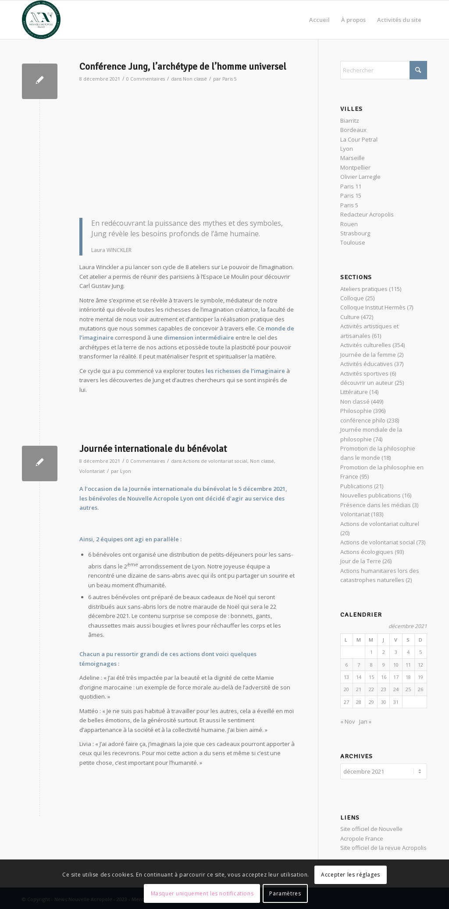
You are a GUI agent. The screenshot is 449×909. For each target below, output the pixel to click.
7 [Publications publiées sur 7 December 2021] (358, 664)
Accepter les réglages (350, 874)
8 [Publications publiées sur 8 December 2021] (371, 664)
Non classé (195, 79)
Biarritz (349, 120)
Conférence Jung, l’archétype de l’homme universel (182, 66)
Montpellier (355, 167)
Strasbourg (355, 233)
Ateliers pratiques (364, 289)
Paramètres (285, 893)
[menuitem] (319, 19)
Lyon (125, 471)
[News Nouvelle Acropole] (41, 19)
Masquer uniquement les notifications (202, 893)
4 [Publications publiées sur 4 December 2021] (408, 652)
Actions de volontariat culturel (379, 524)
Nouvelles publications (370, 495)
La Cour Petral (359, 139)
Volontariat (92, 471)
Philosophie (356, 411)
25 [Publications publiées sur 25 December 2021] (408, 689)
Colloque (352, 298)
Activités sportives (364, 373)
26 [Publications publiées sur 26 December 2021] (420, 689)
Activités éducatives (366, 364)
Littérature (354, 392)
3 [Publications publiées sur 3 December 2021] (396, 652)
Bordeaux (353, 130)
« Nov (347, 721)
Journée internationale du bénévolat (153, 448)
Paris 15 (350, 195)
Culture (350, 317)
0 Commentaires (145, 79)
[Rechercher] (383, 70)
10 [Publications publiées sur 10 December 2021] (396, 664)
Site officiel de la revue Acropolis (383, 846)
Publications (356, 486)
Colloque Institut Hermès (373, 307)
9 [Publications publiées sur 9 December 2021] (383, 664)
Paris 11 (350, 186)
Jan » (365, 721)
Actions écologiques (366, 552)
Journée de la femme (368, 355)
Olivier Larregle (360, 177)
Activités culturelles (365, 345)
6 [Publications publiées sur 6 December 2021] (346, 664)
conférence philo (362, 420)
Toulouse (352, 242)
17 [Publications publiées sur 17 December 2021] (396, 677)
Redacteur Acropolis (367, 214)
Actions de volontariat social (215, 461)
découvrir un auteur (366, 383)
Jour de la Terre (360, 561)
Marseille (352, 158)
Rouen (349, 224)
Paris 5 (229, 79)
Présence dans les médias (375, 505)
